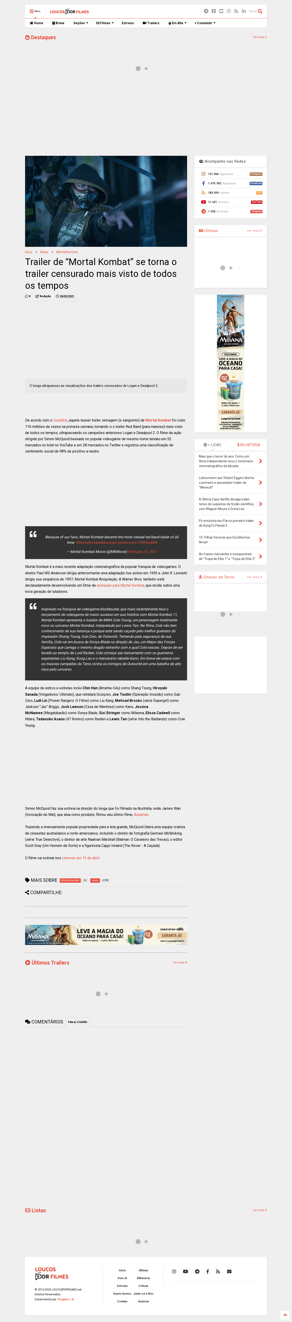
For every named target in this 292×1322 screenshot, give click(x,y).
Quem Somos (122, 1293)
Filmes (105, 23)
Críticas (143, 1286)
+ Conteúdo (205, 23)
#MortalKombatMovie (93, 542)
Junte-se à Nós (143, 1293)
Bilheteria (143, 1278)
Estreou (128, 23)
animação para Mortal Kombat (120, 585)
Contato (122, 1301)
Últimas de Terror (217, 577)
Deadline (60, 420)
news (44, 252)
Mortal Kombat (67, 252)
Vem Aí (122, 1278)
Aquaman (141, 814)
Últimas (208, 231)
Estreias (122, 1286)
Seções (80, 23)
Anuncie (143, 1301)
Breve (58, 23)
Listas (35, 1210)
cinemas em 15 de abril (80, 858)
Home (36, 23)
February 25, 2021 (142, 551)
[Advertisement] (146, 116)
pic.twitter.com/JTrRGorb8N (134, 542)
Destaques (40, 37)
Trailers (151, 23)
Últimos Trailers (47, 963)
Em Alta (178, 23)
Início (28, 252)
